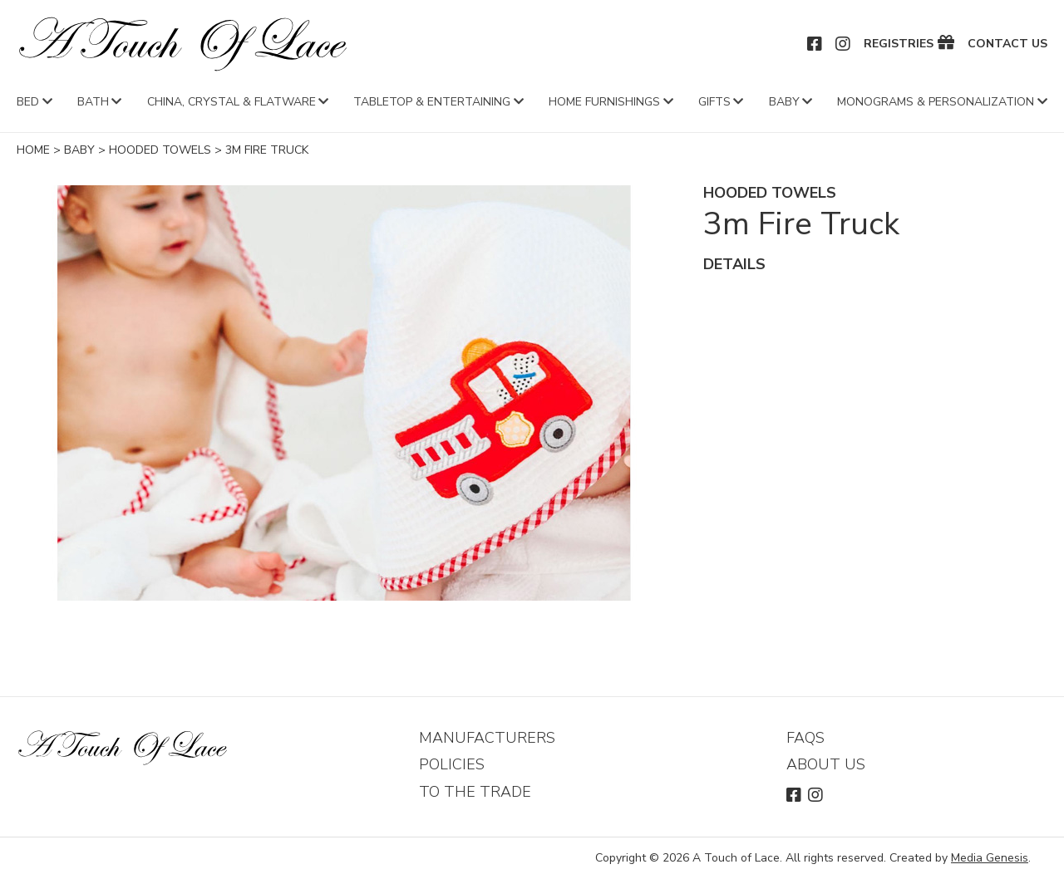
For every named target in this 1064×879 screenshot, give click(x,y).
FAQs (805, 738)
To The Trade (475, 792)
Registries (898, 44)
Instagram (843, 44)
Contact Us (1007, 44)
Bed (28, 102)
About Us (825, 764)
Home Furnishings (604, 102)
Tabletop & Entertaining (431, 102)
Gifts (714, 102)
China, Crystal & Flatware (231, 102)
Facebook (815, 44)
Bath (93, 102)
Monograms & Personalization (935, 102)
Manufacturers (487, 738)
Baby (784, 102)
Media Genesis (989, 858)
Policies (452, 764)
